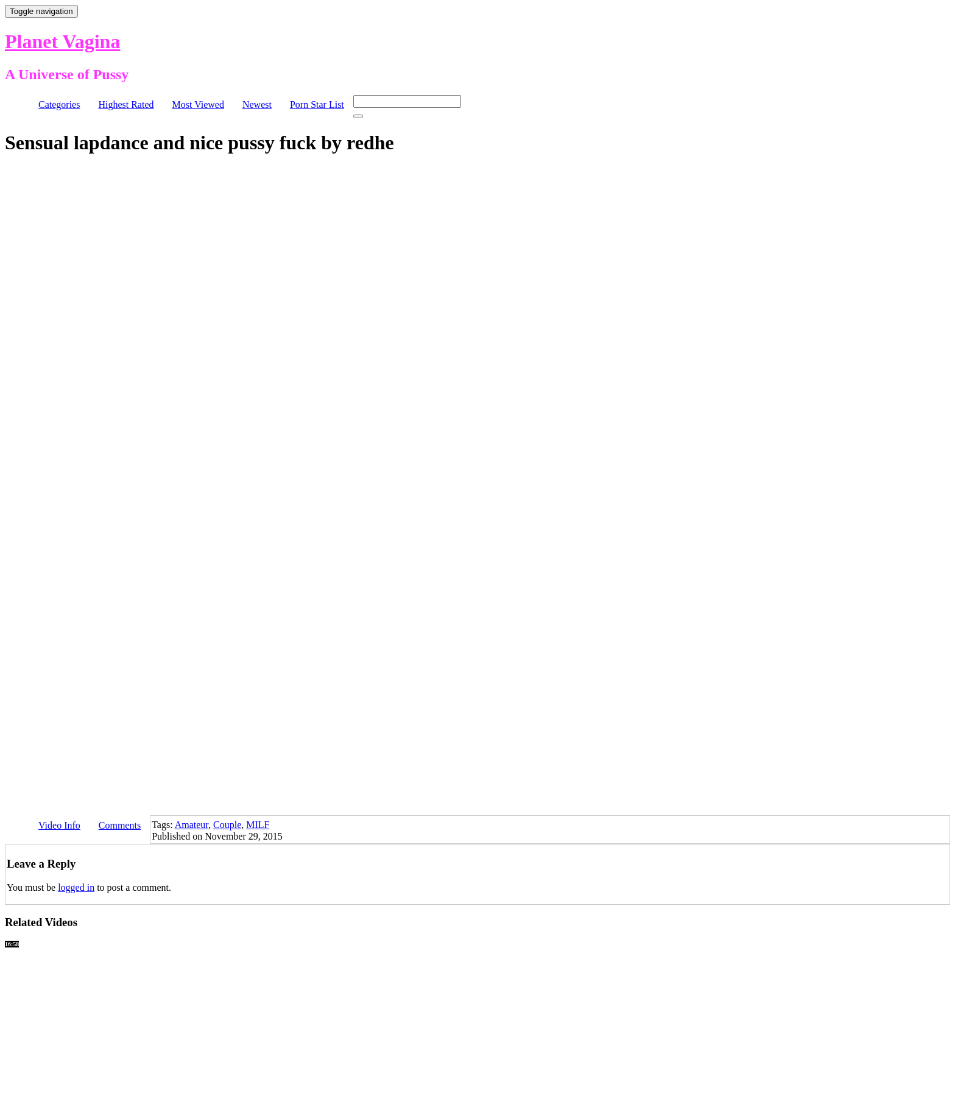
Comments (120, 825)
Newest (257, 104)
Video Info (59, 825)
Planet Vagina (62, 41)
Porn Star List (317, 104)
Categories (59, 104)
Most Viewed (198, 104)
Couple (227, 825)
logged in (76, 887)
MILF (257, 825)
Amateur (191, 825)
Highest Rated (125, 104)
